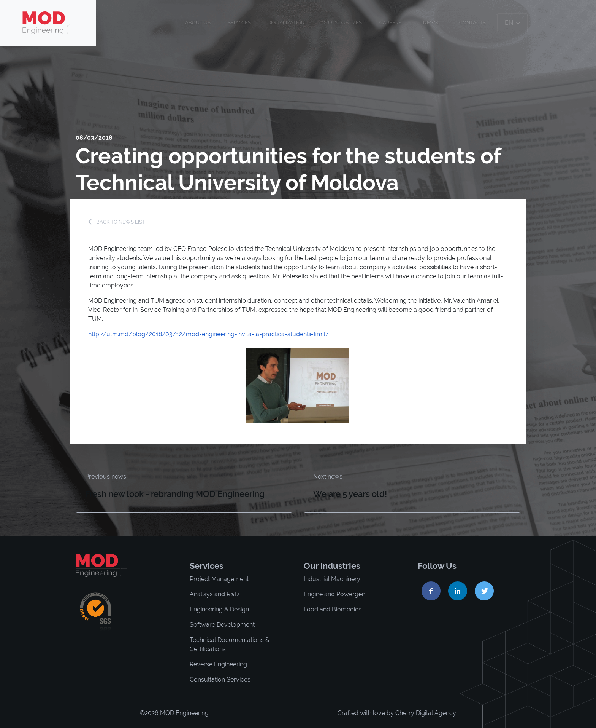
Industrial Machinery (332, 579)
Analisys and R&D (214, 594)
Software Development (222, 624)
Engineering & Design (219, 609)
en (512, 22)
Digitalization (286, 23)
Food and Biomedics (332, 609)
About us (198, 23)
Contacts (472, 23)
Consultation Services (220, 679)
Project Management (219, 579)
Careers (390, 23)
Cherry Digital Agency (425, 713)
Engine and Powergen (334, 594)
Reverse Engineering (218, 664)
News (430, 23)
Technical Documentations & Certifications (229, 644)
